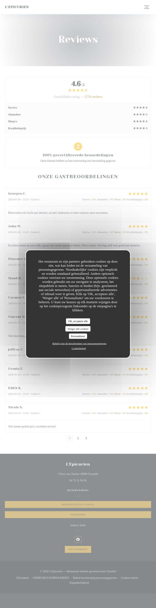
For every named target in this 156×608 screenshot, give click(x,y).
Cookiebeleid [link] (79, 348)
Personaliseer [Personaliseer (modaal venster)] (78, 336)
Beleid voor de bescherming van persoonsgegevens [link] (79, 343)
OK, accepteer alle (78, 321)
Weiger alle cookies (78, 328)
